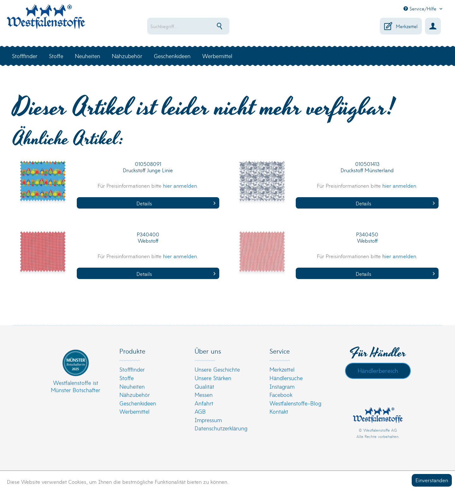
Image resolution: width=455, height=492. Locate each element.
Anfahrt (204, 403)
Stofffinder (132, 369)
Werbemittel (134, 411)
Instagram (282, 386)
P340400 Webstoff (148, 237)
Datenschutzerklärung (221, 428)
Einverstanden (432, 479)
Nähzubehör (134, 394)
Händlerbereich (378, 370)
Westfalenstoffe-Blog (295, 403)
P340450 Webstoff (367, 237)
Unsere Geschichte (217, 369)
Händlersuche (286, 378)
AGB (200, 411)
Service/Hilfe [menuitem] (420, 8)
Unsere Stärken (213, 378)
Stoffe (126, 378)
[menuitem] (208, 26)
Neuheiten (132, 386)
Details (175, 203)
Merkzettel (282, 369)
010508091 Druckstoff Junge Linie (148, 167)
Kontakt (279, 411)
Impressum (208, 420)
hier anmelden (180, 185)
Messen (204, 394)
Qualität (204, 386)
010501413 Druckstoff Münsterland (367, 167)
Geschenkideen (137, 403)
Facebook (281, 394)
